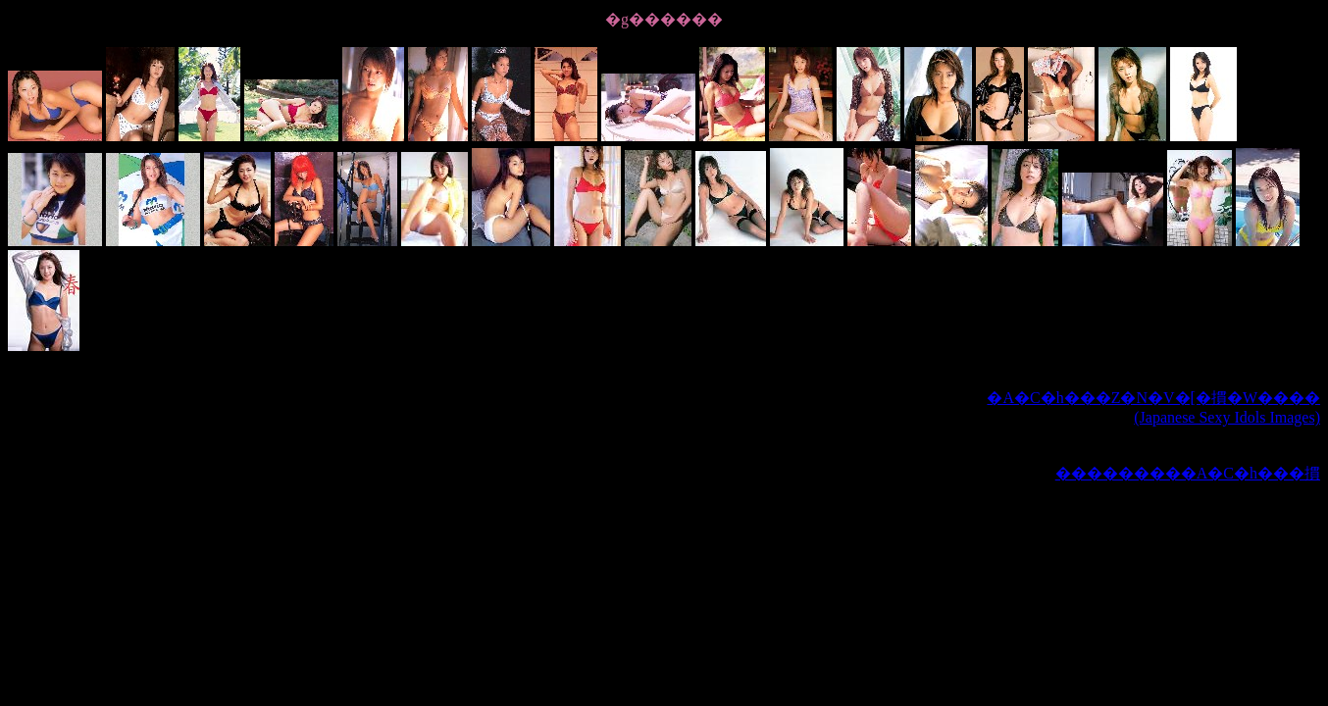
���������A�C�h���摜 (1187, 473)
